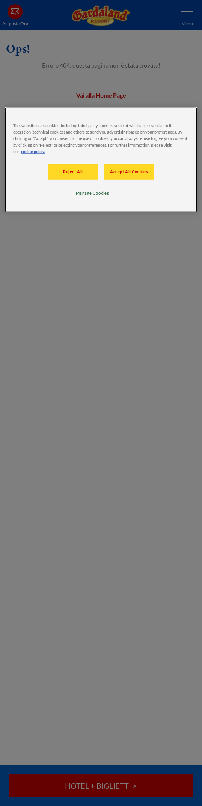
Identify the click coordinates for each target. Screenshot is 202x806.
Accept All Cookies (129, 171)
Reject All (73, 171)
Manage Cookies (92, 192)
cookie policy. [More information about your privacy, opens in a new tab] (33, 151)
